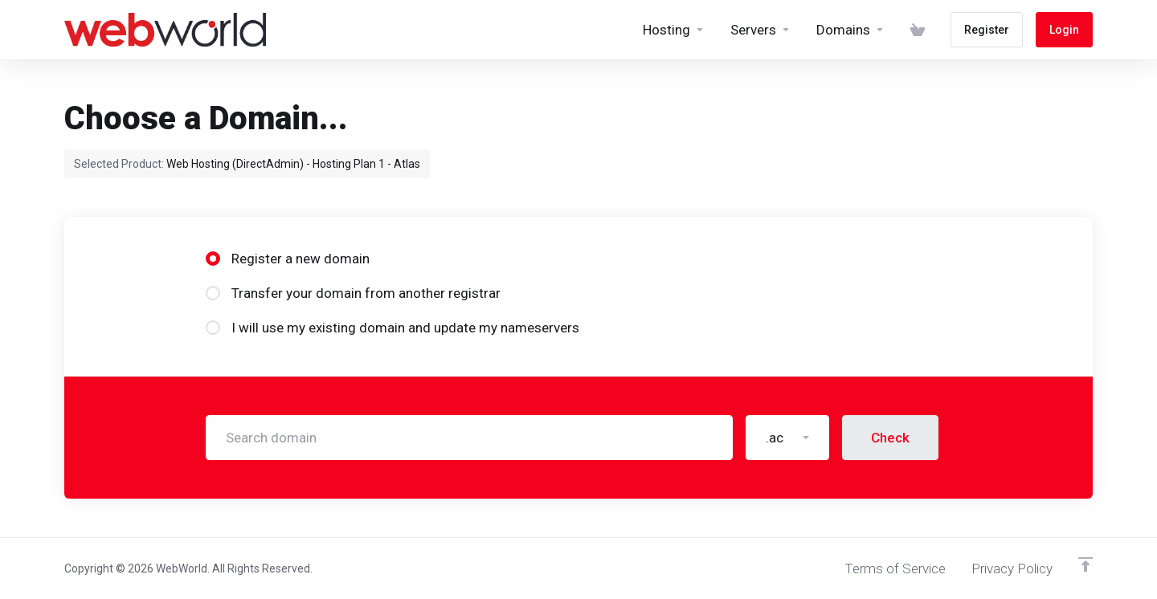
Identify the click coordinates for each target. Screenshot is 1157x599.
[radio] (213, 258)
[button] (787, 437)
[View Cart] (917, 29)
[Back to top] (1085, 564)
